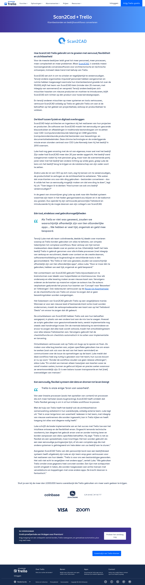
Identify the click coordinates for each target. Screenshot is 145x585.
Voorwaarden (64, 582)
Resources (76, 3)
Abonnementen (53, 3)
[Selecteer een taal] (24, 582)
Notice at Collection (42, 582)
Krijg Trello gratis (131, 3)
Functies (24, 3)
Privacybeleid (54, 582)
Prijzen (65, 3)
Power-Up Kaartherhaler (97, 288)
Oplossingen (36, 3)
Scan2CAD (84, 63)
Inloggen (114, 3)
